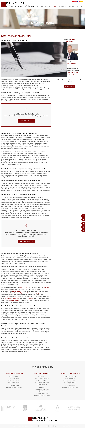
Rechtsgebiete (29, 6)
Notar (55, 6)
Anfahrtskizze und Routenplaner (14, 387)
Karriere (72, 6)
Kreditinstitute (23, 287)
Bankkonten (46, 287)
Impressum (57, 426)
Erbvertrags (29, 298)
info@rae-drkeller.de (14, 385)
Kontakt (80, 6)
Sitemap (51, 426)
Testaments (16, 298)
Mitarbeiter (63, 6)
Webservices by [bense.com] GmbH (39, 426)
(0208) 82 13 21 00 (44, 382)
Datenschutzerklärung (66, 426)
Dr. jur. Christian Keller (69, 63)
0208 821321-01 (72, 74)
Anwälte (48, 6)
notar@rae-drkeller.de (72, 72)
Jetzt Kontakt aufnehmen (26, 121)
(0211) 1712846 (16, 381)
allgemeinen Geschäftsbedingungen (30, 293)
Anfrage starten (69, 86)
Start (20, 6)
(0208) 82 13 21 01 (44, 389)
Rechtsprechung (14, 300)
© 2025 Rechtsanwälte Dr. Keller (21, 426)
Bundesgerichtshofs (18, 291)
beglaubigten (8, 298)
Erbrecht (40, 6)
